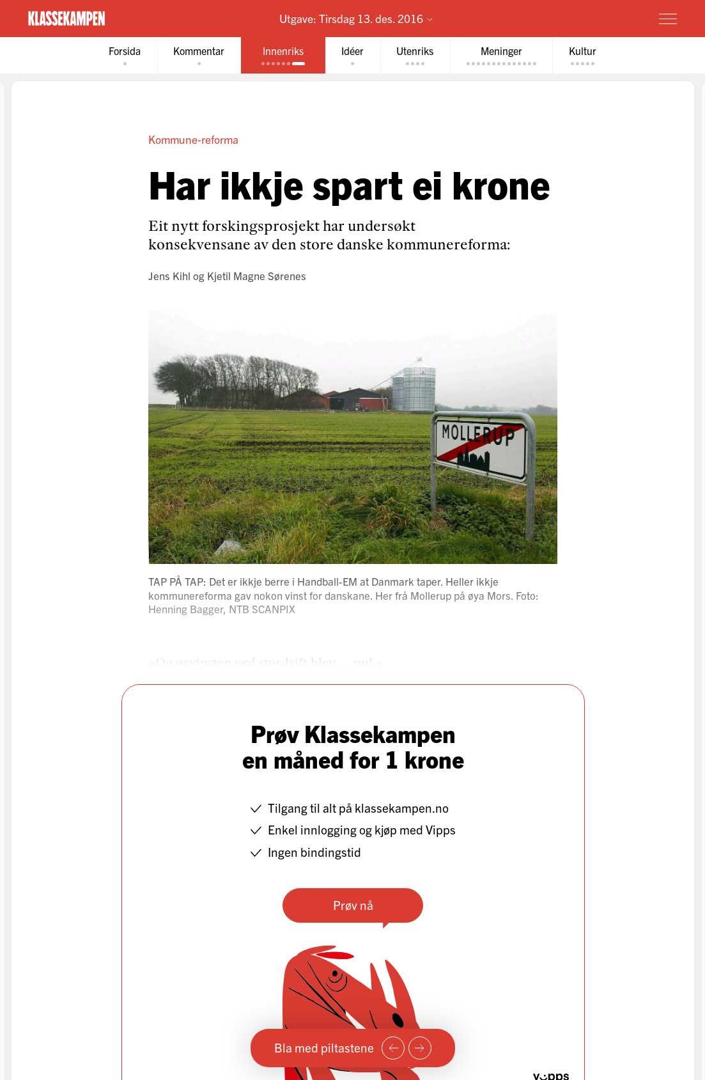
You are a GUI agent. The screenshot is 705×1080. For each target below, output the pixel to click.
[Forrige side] (393, 1048)
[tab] (123, 55)
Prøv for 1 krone (593, 18)
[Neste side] (419, 1048)
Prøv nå (352, 904)
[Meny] (668, 18)
